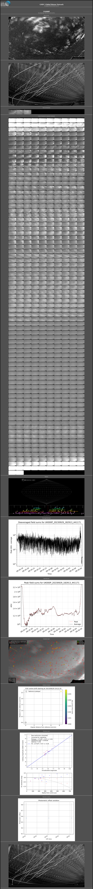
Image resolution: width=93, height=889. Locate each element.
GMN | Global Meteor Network (51, 4)
